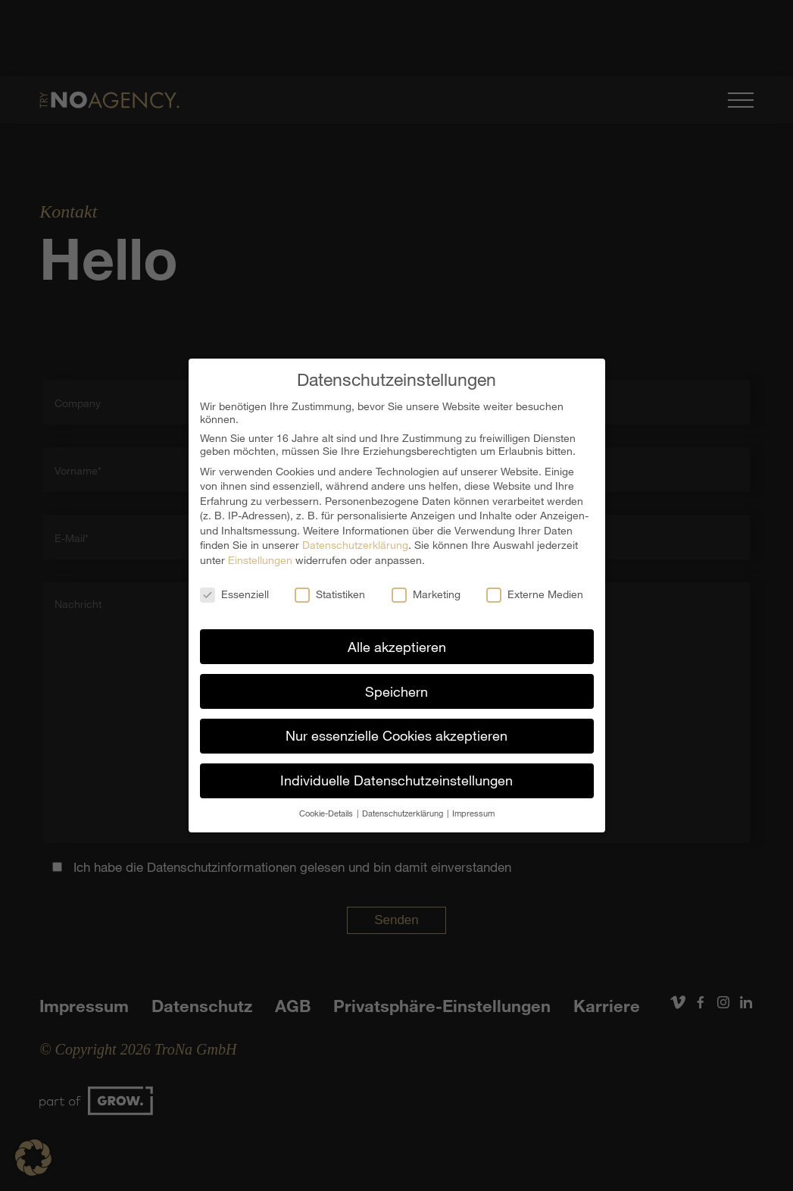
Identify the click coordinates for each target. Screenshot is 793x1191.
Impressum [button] (473, 811)
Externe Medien (534, 591)
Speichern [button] (396, 689)
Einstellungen (260, 558)
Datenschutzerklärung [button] (403, 811)
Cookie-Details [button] (327, 811)
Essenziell (234, 591)
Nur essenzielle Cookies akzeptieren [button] (396, 734)
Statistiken (330, 591)
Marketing (426, 591)
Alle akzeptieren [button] (397, 644)
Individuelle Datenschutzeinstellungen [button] (396, 778)
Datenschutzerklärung (355, 543)
